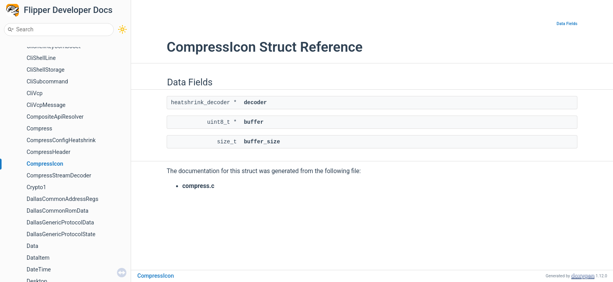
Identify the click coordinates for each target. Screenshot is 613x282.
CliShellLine (41, 58)
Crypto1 (36, 187)
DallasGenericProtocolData (60, 222)
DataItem (38, 258)
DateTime (39, 269)
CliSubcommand (47, 81)
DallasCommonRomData (57, 211)
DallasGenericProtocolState (61, 234)
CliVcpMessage (46, 105)
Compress (39, 128)
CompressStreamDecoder (59, 175)
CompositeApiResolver (55, 117)
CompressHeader (48, 152)
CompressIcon (45, 164)
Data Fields (567, 23)
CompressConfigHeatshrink (61, 140)
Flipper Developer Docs (68, 10)
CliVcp (35, 93)
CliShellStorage (46, 70)
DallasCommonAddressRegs (62, 199)
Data (32, 246)
